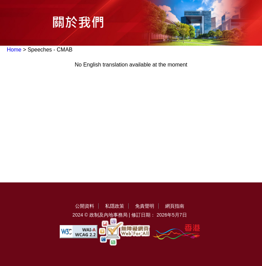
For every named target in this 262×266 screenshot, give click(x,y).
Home (14, 50)
